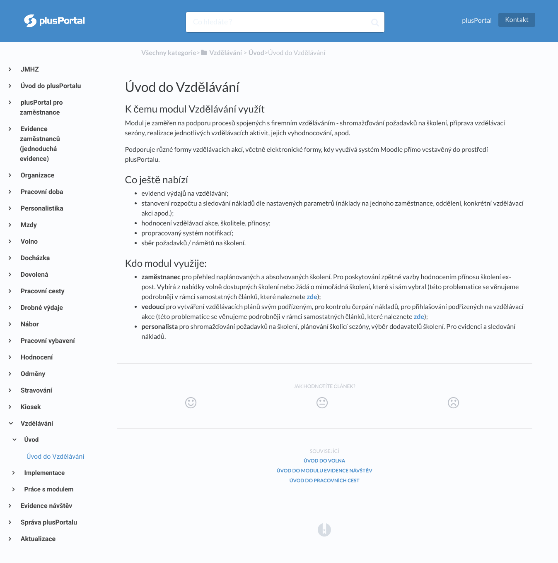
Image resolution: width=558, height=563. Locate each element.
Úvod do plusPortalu (50, 86)
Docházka (35, 258)
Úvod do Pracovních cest (325, 480)
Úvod (31, 439)
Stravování (36, 390)
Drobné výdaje (41, 307)
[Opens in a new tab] (324, 529)
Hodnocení (36, 357)
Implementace (44, 473)
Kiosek (30, 407)
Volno (29, 241)
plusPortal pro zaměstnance (41, 107)
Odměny (32, 374)
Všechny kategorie (168, 53)
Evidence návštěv (46, 506)
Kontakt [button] (517, 20)
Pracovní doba (41, 192)
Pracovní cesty (42, 291)
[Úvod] (256, 53)
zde (312, 297)
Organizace (37, 175)
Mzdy (28, 225)
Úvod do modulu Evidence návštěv (324, 470)
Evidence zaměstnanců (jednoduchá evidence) (40, 144)
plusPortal (477, 20)
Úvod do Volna (324, 461)
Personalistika (41, 208)
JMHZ (29, 69)
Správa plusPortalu (48, 522)
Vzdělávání (36, 423)
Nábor (29, 324)
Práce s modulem (48, 489)
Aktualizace (38, 539)
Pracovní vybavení (47, 341)
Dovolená (34, 274)
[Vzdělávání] (221, 53)
